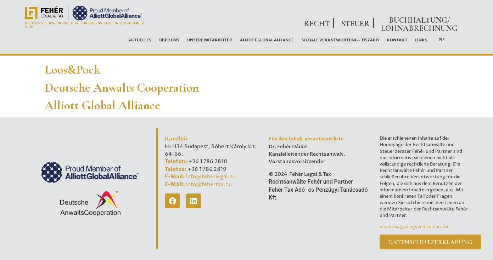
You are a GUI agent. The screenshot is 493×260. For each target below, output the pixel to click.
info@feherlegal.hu (211, 176)
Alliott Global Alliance (102, 105)
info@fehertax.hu (209, 184)
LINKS (421, 40)
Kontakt (397, 40)
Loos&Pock (72, 69)
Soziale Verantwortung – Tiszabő (340, 40)
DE (442, 39)
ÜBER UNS (169, 40)
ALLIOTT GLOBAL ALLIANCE (267, 40)
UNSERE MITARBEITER (209, 40)
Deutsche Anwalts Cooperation (122, 87)
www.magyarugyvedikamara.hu (415, 227)
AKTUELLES (139, 40)
